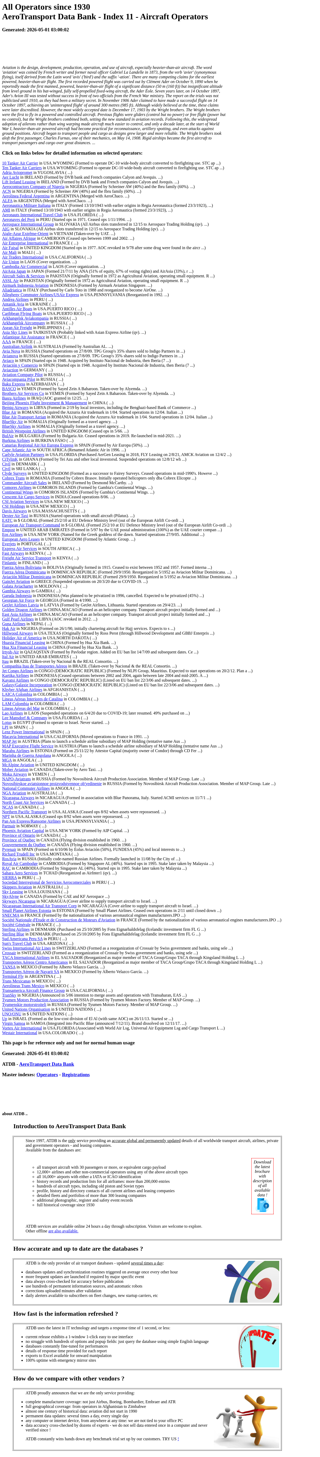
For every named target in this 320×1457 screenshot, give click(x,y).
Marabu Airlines (15, 750)
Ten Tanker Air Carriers (22, 168)
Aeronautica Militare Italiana (26, 205)
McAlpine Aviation (18, 765)
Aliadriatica (12, 290)
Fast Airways (13, 553)
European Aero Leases (21, 539)
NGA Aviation (14, 793)
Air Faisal (10, 247)
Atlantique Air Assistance (23, 337)
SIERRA (9, 877)
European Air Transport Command (31, 525)
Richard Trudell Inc (18, 854)
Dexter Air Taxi (15, 515)
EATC (7, 520)
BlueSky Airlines (16, 426)
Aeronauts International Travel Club (32, 215)
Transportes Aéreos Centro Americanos (35, 962)
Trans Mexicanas (16, 981)
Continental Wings (17, 492)
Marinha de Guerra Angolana (26, 755)
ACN (6, 191)
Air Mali (9, 252)
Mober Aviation (15, 769)
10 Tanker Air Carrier (20, 163)
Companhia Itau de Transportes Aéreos (34, 666)
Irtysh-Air (10, 652)
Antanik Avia (13, 304)
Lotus (7, 722)
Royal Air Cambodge (20, 863)
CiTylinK (10, 459)
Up (4, 1018)
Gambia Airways (16, 591)
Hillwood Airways (17, 633)
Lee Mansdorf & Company (24, 718)
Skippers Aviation (17, 887)
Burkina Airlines (16, 440)
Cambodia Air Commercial (24, 266)
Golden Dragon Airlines (22, 609)
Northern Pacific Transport (24, 812)
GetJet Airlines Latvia (20, 605)
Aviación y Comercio (20, 365)
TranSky (9, 995)
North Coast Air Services (23, 802)
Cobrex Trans (13, 478)
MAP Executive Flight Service (27, 746)
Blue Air (9, 412)
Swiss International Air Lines (26, 948)
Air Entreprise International (25, 243)
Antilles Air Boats (17, 309)
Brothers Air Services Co (23, 393)
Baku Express (13, 384)
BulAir (8, 436)
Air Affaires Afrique (19, 238)
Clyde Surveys (14, 473)
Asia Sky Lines (15, 332)
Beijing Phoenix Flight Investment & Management (44, 403)
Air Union (10, 262)
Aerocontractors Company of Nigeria (33, 186)
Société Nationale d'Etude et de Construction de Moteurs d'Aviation (58, 920)
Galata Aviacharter (17, 586)
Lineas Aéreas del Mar (21, 708)
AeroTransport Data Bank (46, 1064)
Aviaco (8, 360)
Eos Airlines (12, 534)
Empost (8, 530)
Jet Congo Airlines (17, 671)
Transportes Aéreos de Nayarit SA (30, 971)
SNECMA (10, 915)
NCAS (7, 807)
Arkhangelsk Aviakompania (25, 318)
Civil (6, 464)
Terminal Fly (13, 976)
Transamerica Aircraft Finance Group (33, 990)
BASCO (9, 389)
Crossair (9, 953)
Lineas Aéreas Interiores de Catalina (32, 699)
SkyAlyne (10, 896)
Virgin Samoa (13, 1023)
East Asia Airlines (17, 614)
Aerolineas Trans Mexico (23, 986)
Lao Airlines (12, 713)
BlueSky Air (12, 421)
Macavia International (20, 736)
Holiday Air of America (22, 638)
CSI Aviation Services (20, 501)
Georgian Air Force (18, 600)
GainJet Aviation (16, 581)
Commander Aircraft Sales (24, 483)
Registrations (76, 1074)
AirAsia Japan (14, 271)
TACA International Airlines (26, 957)
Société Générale (16, 924)
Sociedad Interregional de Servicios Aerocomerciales (46, 882)
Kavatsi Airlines (15, 680)
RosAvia (9, 859)
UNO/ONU (11, 1014)
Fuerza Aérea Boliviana (22, 567)
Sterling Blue (13, 934)
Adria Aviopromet (17, 172)
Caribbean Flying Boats (22, 313)
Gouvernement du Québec (24, 844)
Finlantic (9, 562)
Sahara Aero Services (20, 873)
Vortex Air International (22, 1028)
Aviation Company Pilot (22, 374)
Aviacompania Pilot (18, 379)
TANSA (8, 967)
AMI (6, 210)
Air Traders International (23, 257)
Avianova (10, 356)
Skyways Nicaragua (19, 901)
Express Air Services (19, 548)
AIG (5, 229)
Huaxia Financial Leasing (23, 642)
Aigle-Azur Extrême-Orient (25, 233)
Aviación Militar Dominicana (26, 577)
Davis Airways (14, 511)
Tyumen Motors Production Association (35, 1000)
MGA (7, 760)
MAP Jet (9, 741)
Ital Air (8, 656)
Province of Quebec (18, 840)
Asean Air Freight (17, 327)
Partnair (8, 826)
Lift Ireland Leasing (19, 182)
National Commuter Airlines (26, 788)
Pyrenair (9, 849)
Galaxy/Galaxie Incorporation (27, 685)
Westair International (19, 1033)
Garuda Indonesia (17, 595)
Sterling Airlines (16, 929)
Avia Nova (11, 351)
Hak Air (8, 628)
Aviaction (10, 370)
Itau (5, 661)
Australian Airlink (17, 346)
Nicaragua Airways (18, 797)
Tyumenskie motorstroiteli (24, 1004)
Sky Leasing (12, 892)
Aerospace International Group (28, 224)
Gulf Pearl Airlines (18, 619)
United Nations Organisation (26, 1009)
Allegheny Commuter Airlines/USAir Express (40, 294)
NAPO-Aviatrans (16, 779)
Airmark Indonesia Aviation (25, 285)
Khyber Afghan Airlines (22, 689)
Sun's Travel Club (17, 943)
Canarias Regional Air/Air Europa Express (37, 445)
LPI (5, 727)
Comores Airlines (16, 487)
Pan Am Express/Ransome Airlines (31, 821)
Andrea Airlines (15, 299)
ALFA (7, 200)
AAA (6, 342)
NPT (6, 816)
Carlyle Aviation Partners (23, 454)
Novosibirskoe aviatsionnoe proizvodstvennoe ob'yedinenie (52, 783)
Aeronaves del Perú (18, 219)
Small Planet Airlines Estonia (26, 910)
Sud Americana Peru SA (22, 939)
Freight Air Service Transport (26, 558)
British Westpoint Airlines (23, 431)
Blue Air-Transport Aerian (24, 417)
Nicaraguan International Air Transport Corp (39, 906)
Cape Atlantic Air (16, 450)
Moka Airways (14, 774)
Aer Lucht (10, 177)
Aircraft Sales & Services (23, 276)
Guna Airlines (13, 624)
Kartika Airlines (15, 675)
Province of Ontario (18, 835)
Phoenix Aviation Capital (23, 830)
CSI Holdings (13, 506)
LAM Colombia (15, 703)
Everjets (9, 544)
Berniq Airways (15, 407)
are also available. (63, 1231)
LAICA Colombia (17, 694)
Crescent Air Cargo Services (25, 497)
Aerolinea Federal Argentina (26, 196)
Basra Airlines (14, 398)
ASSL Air (10, 280)
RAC (6, 868)
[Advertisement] (97, 49)
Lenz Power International (23, 732)
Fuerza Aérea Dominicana (24, 572)
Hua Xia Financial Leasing (24, 647)
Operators (47, 1074)
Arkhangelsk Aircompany (23, 323)
